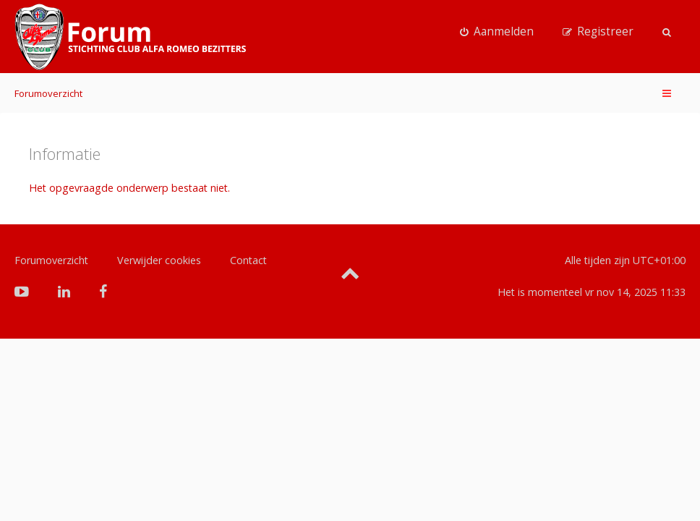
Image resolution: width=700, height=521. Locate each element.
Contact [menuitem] (248, 260)
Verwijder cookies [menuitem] (159, 260)
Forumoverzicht (48, 93)
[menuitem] (496, 32)
